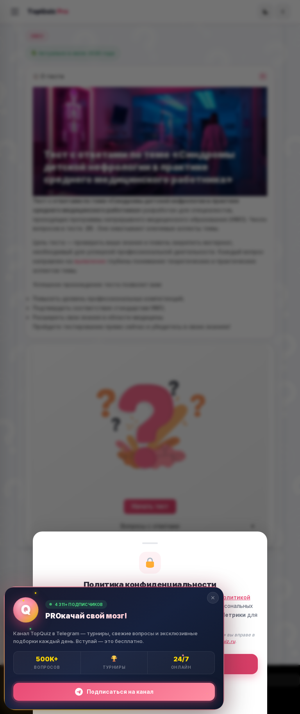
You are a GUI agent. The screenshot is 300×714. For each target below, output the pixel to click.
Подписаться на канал (114, 692)
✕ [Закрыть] (213, 597)
